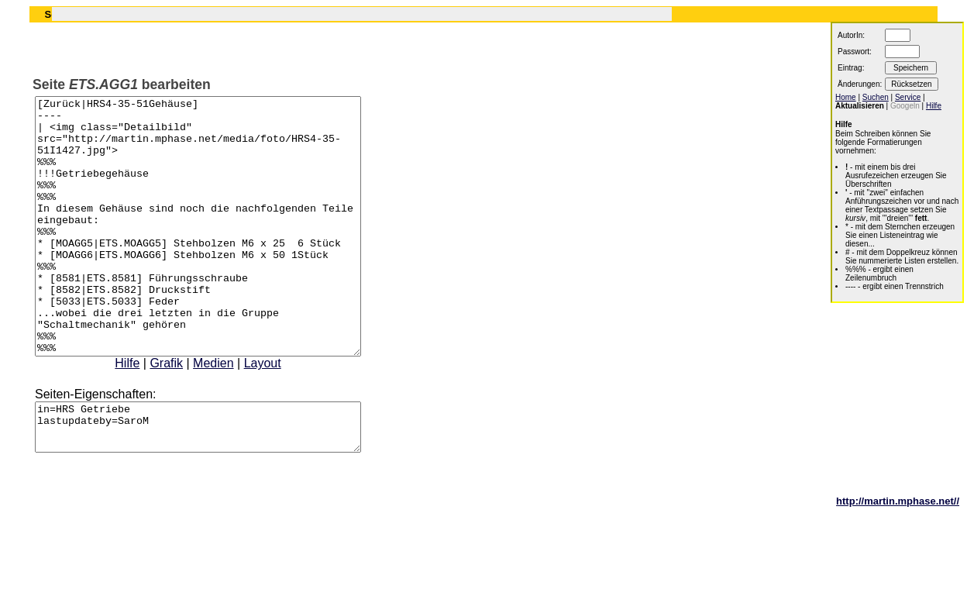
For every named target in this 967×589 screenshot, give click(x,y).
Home (845, 97)
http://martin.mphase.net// (897, 561)
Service (908, 97)
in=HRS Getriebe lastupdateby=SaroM (217, 483)
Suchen (875, 97)
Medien (232, 414)
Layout (282, 414)
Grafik (185, 414)
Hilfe (146, 414)
